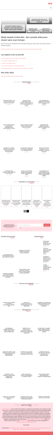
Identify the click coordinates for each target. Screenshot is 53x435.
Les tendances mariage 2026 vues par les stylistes (9, 168)
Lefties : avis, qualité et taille (8, 63)
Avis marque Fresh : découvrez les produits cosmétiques (44, 366)
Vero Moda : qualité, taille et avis (9, 60)
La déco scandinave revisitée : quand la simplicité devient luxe (47, 256)
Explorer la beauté (28, 49)
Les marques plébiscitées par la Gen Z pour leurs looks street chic (9, 321)
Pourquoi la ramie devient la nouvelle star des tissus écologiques (9, 146)
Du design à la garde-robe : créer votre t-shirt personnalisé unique (44, 321)
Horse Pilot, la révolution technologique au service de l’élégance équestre (26, 322)
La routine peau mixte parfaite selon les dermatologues (8, 248)
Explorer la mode (5, 49)
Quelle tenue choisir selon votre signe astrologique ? (26, 124)
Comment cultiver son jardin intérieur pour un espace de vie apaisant (44, 296)
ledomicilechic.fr (36, 418)
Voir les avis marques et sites (16, 49)
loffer (43, 408)
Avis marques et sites (18, 76)
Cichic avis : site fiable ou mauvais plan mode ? (9, 386)
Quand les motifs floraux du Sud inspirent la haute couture (44, 146)
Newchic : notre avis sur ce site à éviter (44, 386)
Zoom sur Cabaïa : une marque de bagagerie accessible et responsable (9, 344)
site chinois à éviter (23, 409)
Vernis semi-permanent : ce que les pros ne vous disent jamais (37, 197)
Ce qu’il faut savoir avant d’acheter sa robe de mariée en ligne (26, 168)
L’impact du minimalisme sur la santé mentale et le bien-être (26, 295)
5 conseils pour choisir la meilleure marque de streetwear (8, 366)
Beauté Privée (35, 408)
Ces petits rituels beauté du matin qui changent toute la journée (26, 197)
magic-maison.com (20, 417)
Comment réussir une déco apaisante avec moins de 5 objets (47, 242)
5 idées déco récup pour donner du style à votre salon (47, 235)
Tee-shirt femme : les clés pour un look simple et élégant (9, 101)
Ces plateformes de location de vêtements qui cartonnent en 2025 (9, 124)
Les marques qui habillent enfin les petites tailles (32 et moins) (44, 102)
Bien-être (10, 76)
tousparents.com (23, 418)
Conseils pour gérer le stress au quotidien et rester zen (9, 295)
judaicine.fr (40, 417)
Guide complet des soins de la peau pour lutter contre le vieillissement (24, 263)
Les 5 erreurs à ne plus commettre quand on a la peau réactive (47, 197)
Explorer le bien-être (37, 49)
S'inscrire (47, 217)
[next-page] (27, 203)
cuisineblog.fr (13, 417)
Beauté (6, 76)
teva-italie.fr (27, 417)
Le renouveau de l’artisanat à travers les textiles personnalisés (44, 344)
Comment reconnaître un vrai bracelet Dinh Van (13, 65)
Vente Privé (28, 408)
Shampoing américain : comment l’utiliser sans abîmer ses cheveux (17, 68)
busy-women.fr (34, 417)
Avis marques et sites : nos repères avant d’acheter (14, 58)
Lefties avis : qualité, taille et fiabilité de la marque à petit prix (26, 344)
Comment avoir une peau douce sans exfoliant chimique (6, 196)
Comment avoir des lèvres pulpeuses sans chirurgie (24, 244)
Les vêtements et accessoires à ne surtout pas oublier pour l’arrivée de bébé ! (44, 169)
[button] (49, 8)
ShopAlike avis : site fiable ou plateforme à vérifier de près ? (26, 387)
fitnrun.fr (30, 418)
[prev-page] (25, 203)
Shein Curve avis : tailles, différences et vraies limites (26, 366)
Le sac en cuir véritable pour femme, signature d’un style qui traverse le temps (26, 102)
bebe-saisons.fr (47, 417)
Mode (2, 76)
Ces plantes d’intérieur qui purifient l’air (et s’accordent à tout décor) (47, 249)
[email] (30, 217)
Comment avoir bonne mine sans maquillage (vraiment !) (16, 197)
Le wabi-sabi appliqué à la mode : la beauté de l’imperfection (26, 146)
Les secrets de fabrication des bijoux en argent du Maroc (44, 124)
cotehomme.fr (16, 418)
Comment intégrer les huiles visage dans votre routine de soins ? (8, 267)
